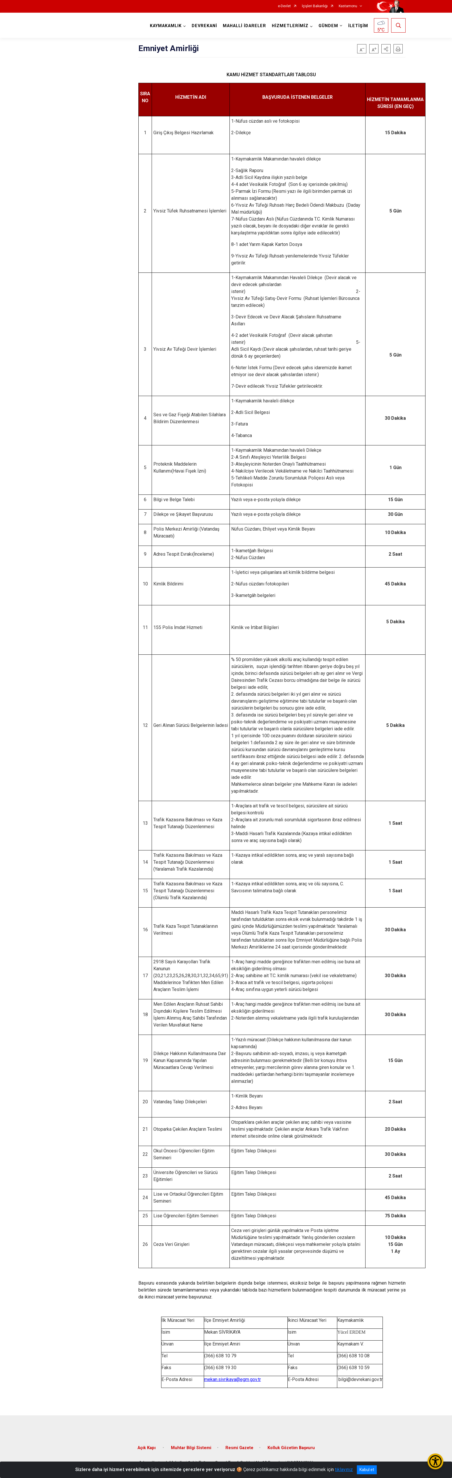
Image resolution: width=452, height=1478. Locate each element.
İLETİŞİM (358, 25)
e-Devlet (284, 6)
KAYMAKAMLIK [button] (166, 25)
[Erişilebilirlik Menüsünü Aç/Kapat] (435, 1461)
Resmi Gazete (239, 1447)
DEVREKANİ (204, 25)
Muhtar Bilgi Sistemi (191, 1447)
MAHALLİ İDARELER (244, 25)
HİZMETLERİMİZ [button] (290, 25)
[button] (386, 48)
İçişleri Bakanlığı (315, 6)
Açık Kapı (147, 1447)
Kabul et (366, 1469)
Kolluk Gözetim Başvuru (291, 1447)
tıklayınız (344, 1469)
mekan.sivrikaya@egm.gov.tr (232, 1379)
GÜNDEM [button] (328, 25)
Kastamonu (348, 6)
